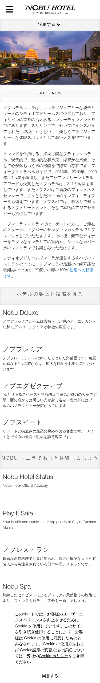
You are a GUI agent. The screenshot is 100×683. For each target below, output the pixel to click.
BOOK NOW (50, 93)
